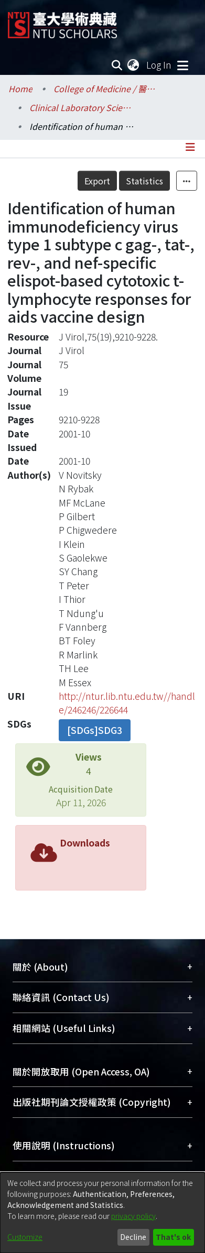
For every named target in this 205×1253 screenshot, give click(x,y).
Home (20, 88)
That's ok (173, 1237)
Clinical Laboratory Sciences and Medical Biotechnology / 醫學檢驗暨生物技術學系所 (81, 107)
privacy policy (133, 1216)
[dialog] (102, 1212)
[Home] (62, 21)
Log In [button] (159, 64)
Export (97, 180)
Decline (133, 1237)
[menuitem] (133, 65)
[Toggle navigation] (182, 65)
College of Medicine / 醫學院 (105, 88)
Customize (24, 1237)
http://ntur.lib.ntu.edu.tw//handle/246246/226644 (127, 702)
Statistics (144, 180)
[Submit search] (117, 65)
